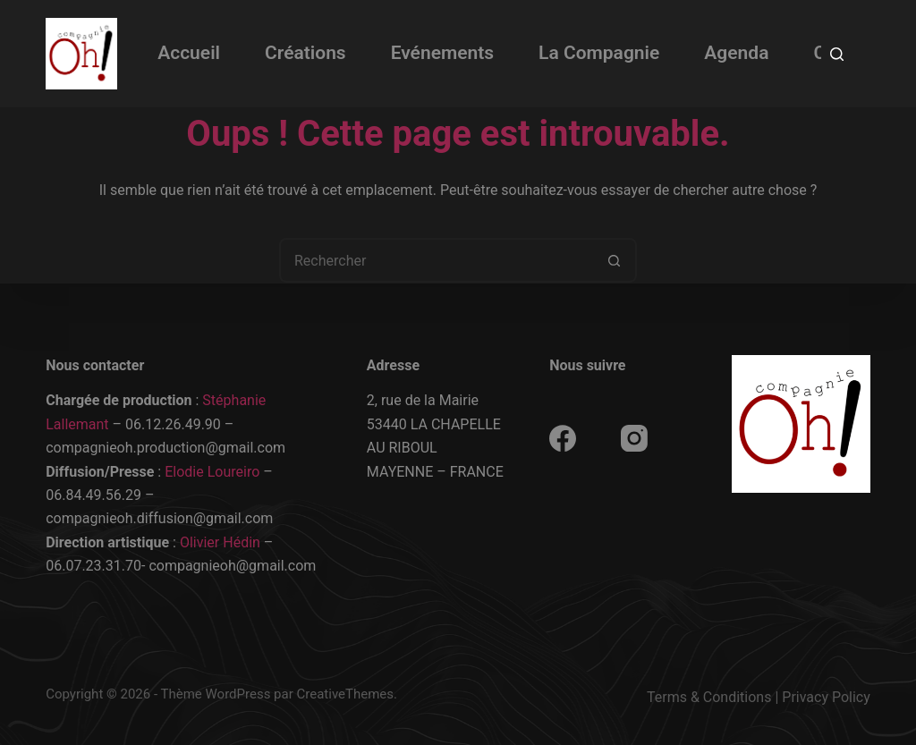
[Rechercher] (837, 54)
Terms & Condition (705, 697)
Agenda (736, 52)
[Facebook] (562, 438)
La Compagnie (599, 52)
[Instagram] (634, 438)
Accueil (188, 52)
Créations (305, 52)
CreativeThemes (345, 694)
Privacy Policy (826, 697)
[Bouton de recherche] (614, 260)
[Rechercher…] (435, 260)
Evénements (442, 52)
